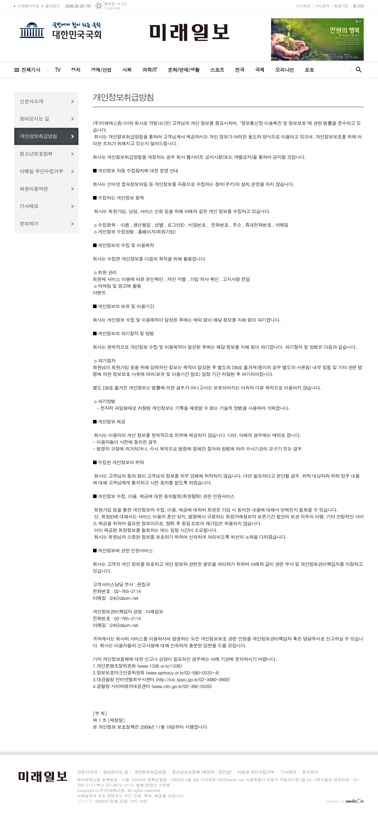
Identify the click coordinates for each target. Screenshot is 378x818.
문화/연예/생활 (183, 69)
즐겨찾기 (52, 6)
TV (57, 69)
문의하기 (29, 223)
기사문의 (322, 6)
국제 (259, 69)
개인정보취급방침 (38, 136)
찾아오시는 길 (34, 118)
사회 (127, 69)
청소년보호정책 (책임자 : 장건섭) (201, 772)
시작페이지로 (28, 6)
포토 (309, 69)
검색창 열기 (357, 69)
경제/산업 (101, 69)
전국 (239, 69)
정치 (75, 69)
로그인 (358, 6)
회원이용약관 (34, 188)
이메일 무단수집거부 (41, 171)
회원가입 (341, 6)
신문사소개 (31, 101)
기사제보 (303, 6)
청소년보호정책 (36, 153)
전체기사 (30, 69)
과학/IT (149, 69)
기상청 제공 (112, 8)
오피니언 (284, 69)
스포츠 (217, 69)
